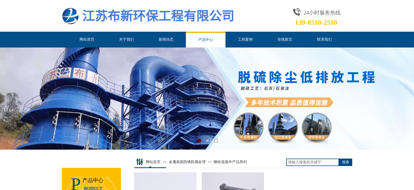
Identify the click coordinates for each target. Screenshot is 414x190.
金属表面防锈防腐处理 (187, 162)
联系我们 (324, 39)
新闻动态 (166, 39)
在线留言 (284, 39)
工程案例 (245, 39)
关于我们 (126, 39)
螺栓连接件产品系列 (230, 162)
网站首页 (86, 39)
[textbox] (312, 162)
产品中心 (205, 39)
